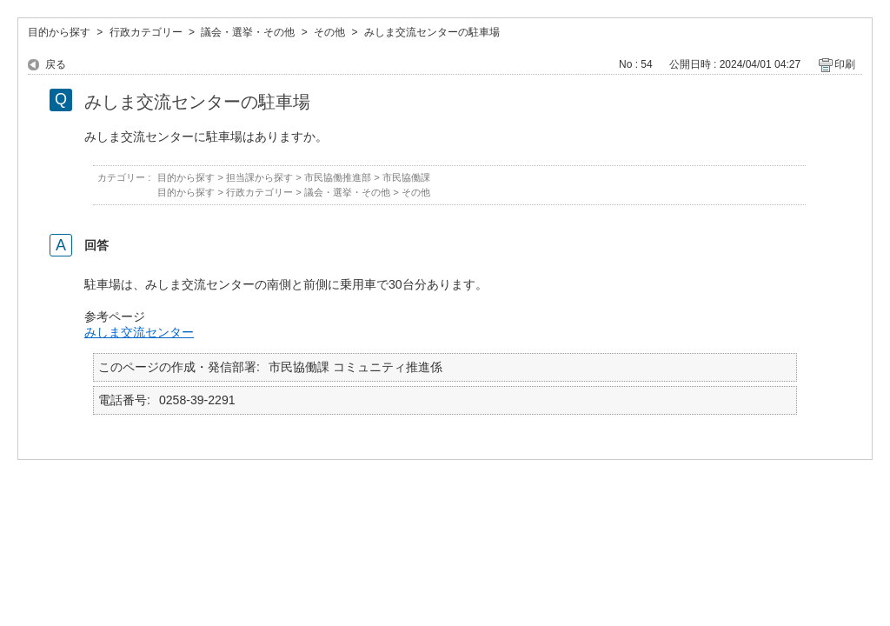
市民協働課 (406, 177)
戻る (55, 64)
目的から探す (59, 32)
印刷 (844, 64)
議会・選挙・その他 (248, 32)
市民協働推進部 (337, 177)
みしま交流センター (139, 332)
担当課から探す (259, 177)
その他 (329, 32)
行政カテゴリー (146, 32)
